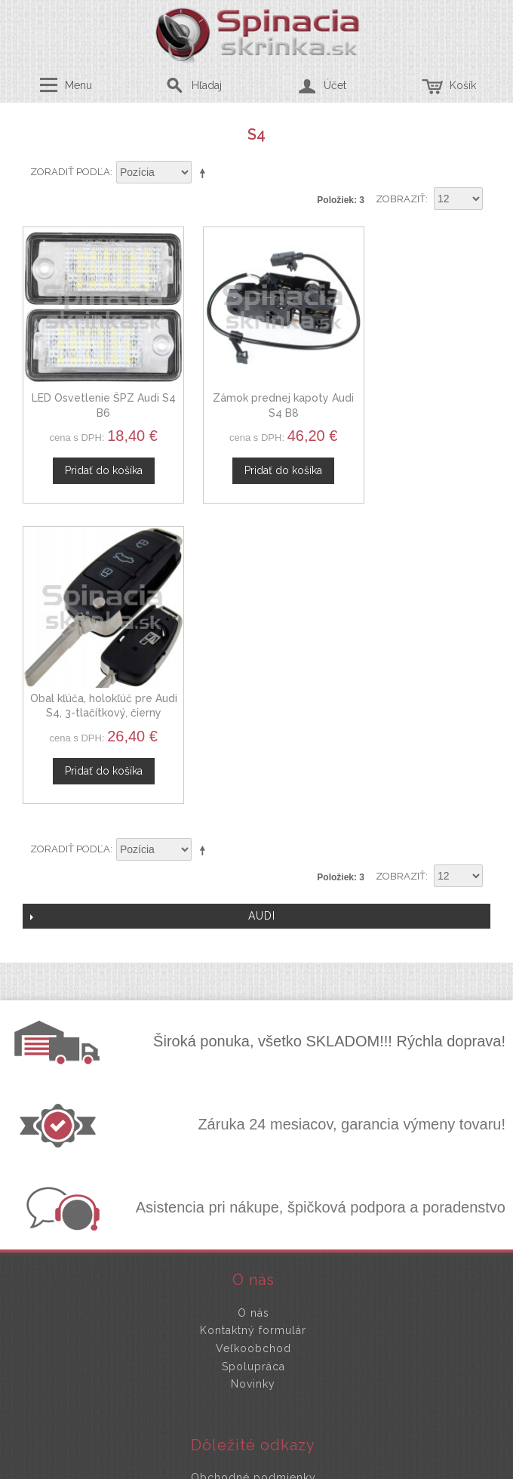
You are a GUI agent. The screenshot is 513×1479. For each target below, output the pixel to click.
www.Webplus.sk (298, 1468)
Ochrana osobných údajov (253, 1178)
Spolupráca (253, 1049)
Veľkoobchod (253, 1031)
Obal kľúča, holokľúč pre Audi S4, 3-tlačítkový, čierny (418, 395)
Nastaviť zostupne (205, 173)
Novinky (253, 1067)
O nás (253, 995)
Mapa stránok (253, 1214)
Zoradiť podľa (70, 171)
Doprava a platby (253, 1196)
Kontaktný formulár (253, 1013)
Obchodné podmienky (253, 1160)
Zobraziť (400, 199)
